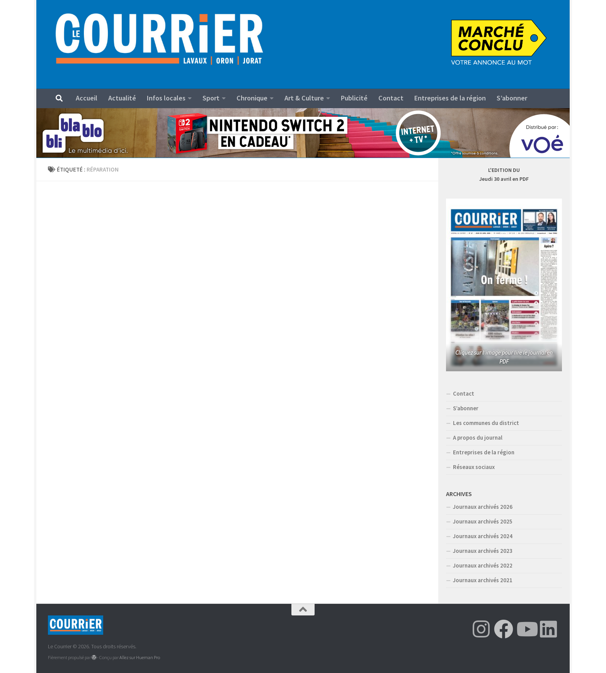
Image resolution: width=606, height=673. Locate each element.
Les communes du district (486, 423)
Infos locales (166, 97)
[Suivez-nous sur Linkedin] (548, 629)
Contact (390, 97)
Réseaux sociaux (474, 467)
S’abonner (512, 97)
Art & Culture (304, 97)
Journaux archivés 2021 (482, 580)
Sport (211, 97)
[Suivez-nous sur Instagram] (481, 629)
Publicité (354, 97)
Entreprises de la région (450, 97)
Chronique (252, 97)
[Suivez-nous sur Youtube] (526, 629)
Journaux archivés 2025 (482, 521)
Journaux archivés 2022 (482, 565)
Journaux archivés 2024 (482, 536)
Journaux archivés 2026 (482, 506)
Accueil (86, 97)
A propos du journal (477, 437)
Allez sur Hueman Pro (139, 657)
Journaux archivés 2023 (482, 550)
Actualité (122, 97)
